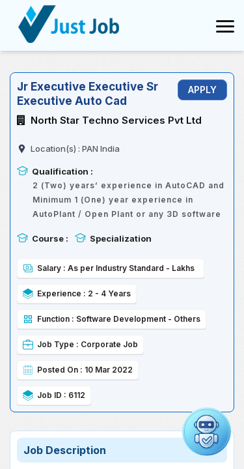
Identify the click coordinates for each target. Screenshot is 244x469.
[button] (206, 431)
